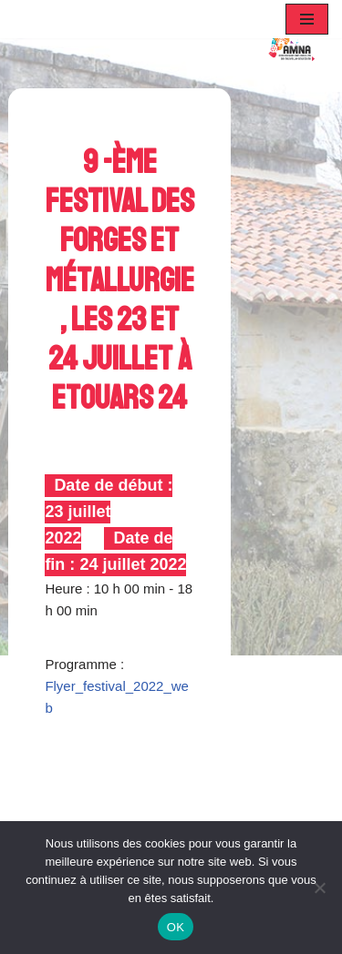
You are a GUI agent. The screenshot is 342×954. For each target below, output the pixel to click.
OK (175, 927)
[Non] (319, 887)
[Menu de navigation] (306, 19)
